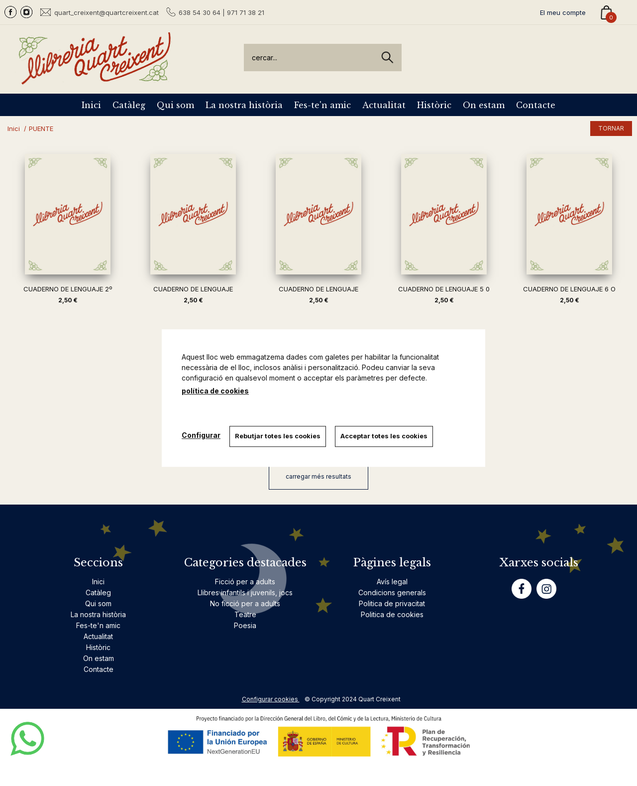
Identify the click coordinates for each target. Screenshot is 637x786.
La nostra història (244, 105)
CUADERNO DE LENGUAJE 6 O (569, 289)
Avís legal (392, 581)
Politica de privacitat (392, 603)
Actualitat (384, 105)
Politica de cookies (392, 614)
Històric (434, 105)
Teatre (245, 614)
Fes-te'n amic (322, 105)
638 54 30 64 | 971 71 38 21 (221, 12)
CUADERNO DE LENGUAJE (193, 289)
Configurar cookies (271, 699)
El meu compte (563, 12)
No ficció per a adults (245, 603)
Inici (91, 105)
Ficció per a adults (245, 581)
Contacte (535, 105)
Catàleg (128, 105)
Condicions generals (392, 592)
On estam (484, 105)
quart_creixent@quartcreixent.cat (106, 12)
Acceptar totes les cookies (385, 436)
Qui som (175, 105)
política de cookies (215, 391)
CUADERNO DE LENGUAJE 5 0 (444, 289)
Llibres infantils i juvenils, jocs (245, 592)
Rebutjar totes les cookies (278, 436)
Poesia (245, 625)
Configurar (201, 435)
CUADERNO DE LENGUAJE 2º (67, 289)
